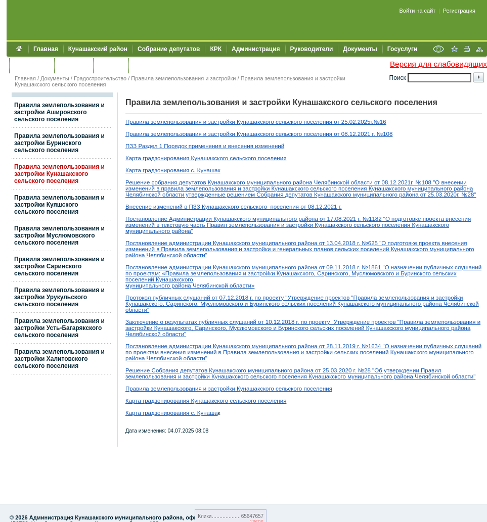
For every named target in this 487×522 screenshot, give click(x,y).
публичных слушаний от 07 (189, 298)
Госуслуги (402, 49)
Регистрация (459, 11)
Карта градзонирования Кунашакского (176, 401)
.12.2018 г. (240, 298)
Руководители (311, 49)
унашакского (329, 376)
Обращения (31, 65)
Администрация (256, 49)
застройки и (259, 249)
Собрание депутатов (169, 49)
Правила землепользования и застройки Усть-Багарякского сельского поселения (59, 328)
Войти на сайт (418, 11)
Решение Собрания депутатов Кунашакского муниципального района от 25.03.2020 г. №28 (248, 370)
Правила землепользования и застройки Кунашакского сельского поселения (59, 173)
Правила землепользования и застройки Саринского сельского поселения (59, 266)
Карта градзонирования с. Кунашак (172, 170)
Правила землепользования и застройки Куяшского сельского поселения (59, 204)
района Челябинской (422, 376)
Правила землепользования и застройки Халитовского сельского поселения (59, 358)
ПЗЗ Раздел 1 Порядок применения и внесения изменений (204, 146)
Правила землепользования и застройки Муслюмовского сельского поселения (59, 235)
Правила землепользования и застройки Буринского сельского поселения (59, 143)
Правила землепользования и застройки (183, 78)
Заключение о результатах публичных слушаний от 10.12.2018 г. (213, 322)
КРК (216, 49)
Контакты (73, 65)
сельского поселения (257, 401)
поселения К (294, 376)
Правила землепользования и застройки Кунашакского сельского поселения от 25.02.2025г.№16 (255, 122)
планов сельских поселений (352, 249)
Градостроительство (100, 78)
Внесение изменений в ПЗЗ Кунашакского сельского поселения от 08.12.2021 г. (233, 207)
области (462, 376)
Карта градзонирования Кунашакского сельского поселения (205, 158)
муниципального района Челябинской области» (189, 285)
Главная (45, 49)
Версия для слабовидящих (438, 64)
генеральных (295, 249)
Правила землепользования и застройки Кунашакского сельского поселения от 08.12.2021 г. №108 (258, 134)
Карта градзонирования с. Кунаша (171, 413)
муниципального (370, 376)
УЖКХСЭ (110, 65)
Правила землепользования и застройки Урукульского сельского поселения (59, 297)
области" (195, 255)
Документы (360, 49)
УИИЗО (144, 65)
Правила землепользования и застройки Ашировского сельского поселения (59, 112)
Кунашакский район (97, 49)
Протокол (139, 298)
